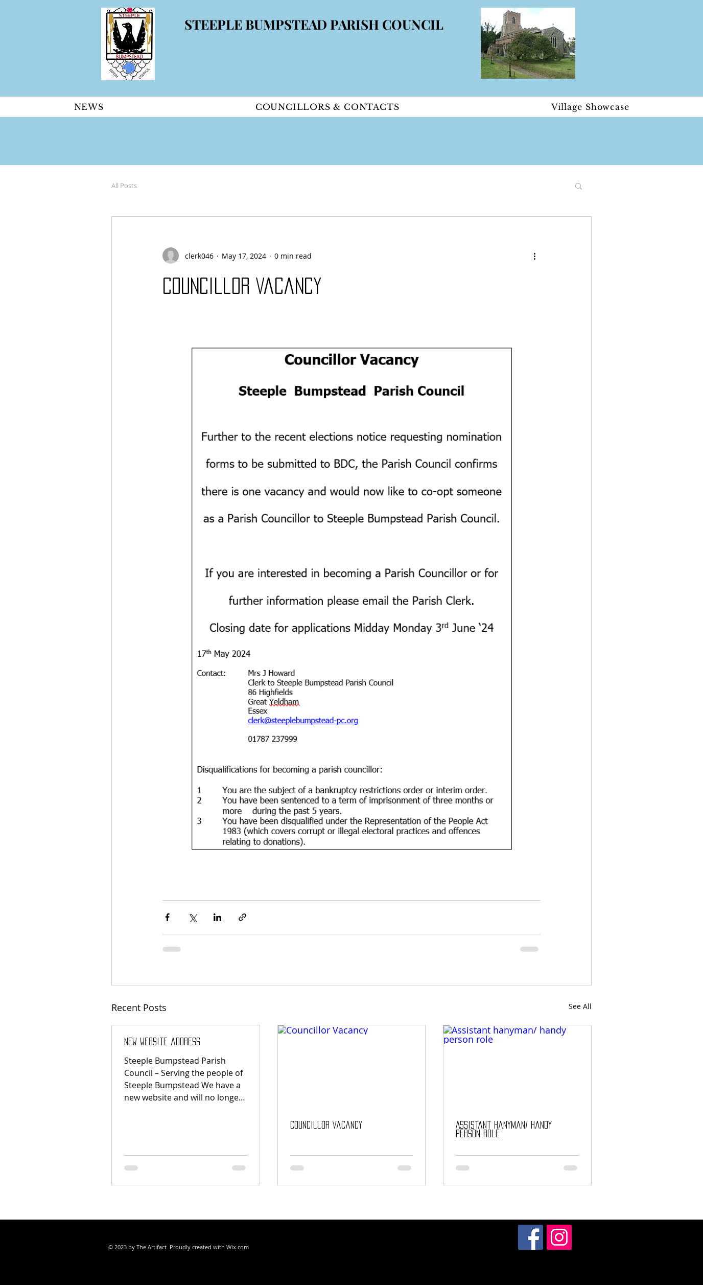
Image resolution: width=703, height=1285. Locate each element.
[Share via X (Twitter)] (192, 917)
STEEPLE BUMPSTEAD (257, 24)
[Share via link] (242, 917)
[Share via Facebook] (167, 917)
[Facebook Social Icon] (530, 1237)
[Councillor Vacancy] (352, 1066)
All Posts (124, 185)
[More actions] (534, 255)
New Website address (162, 1041)
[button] (578, 185)
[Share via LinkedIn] (217, 917)
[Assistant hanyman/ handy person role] (517, 1066)
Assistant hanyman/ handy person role (504, 1129)
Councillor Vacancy (326, 1125)
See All (580, 1006)
